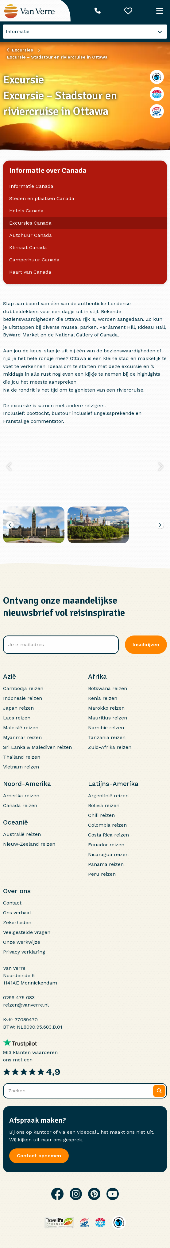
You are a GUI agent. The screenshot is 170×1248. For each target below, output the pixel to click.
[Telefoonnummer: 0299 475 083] (98, 10)
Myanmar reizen (22, 737)
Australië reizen (22, 834)
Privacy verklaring (24, 952)
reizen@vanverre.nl (26, 1005)
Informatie (17, 31)
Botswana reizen (107, 688)
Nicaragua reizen (108, 854)
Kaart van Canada (30, 272)
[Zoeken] (159, 1091)
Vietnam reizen (21, 767)
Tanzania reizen (107, 737)
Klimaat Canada (28, 247)
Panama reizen (106, 864)
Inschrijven (146, 644)
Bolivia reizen (103, 805)
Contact (12, 903)
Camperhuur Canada (34, 260)
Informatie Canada (31, 186)
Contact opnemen (39, 1156)
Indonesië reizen (22, 698)
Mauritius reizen (107, 718)
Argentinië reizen (108, 795)
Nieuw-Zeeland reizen (29, 844)
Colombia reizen (107, 825)
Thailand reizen (21, 757)
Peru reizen (102, 874)
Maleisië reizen (20, 727)
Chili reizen (101, 815)
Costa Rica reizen (108, 835)
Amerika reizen (21, 795)
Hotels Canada (26, 211)
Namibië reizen (106, 727)
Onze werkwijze (21, 942)
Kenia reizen (102, 698)
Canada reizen (20, 805)
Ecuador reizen (106, 845)
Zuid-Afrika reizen (109, 747)
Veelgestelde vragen (26, 932)
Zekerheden (17, 922)
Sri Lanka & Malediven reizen (37, 747)
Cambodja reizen (23, 688)
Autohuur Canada (30, 235)
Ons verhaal (17, 913)
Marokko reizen (106, 708)
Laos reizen (16, 718)
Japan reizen (18, 708)
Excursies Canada (30, 223)
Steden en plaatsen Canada (41, 198)
